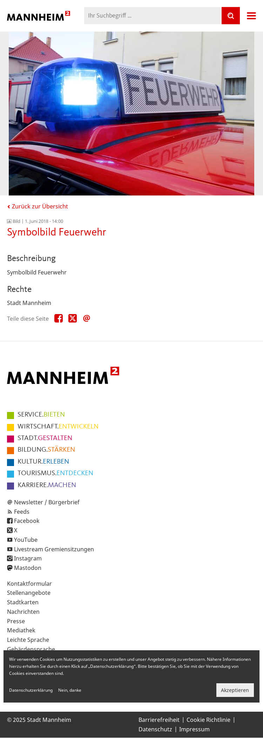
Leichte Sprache (28, 640)
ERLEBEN (43, 461)
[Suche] (231, 15)
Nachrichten (23, 612)
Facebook (27, 521)
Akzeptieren (235, 690)
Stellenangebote (28, 593)
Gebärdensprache (31, 649)
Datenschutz (155, 729)
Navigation (251, 15)
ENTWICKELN (58, 426)
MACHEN (47, 485)
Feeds (21, 512)
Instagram (28, 558)
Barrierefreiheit (159, 720)
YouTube (26, 540)
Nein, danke (69, 690)
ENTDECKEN (55, 473)
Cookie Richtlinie (208, 720)
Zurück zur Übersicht (37, 206)
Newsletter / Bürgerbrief (47, 502)
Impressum (194, 729)
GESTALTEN (45, 438)
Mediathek (21, 630)
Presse (16, 621)
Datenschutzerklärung (31, 690)
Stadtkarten (23, 602)
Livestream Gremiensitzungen (54, 549)
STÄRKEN (46, 449)
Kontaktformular (29, 583)
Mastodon (27, 568)
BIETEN (41, 414)
